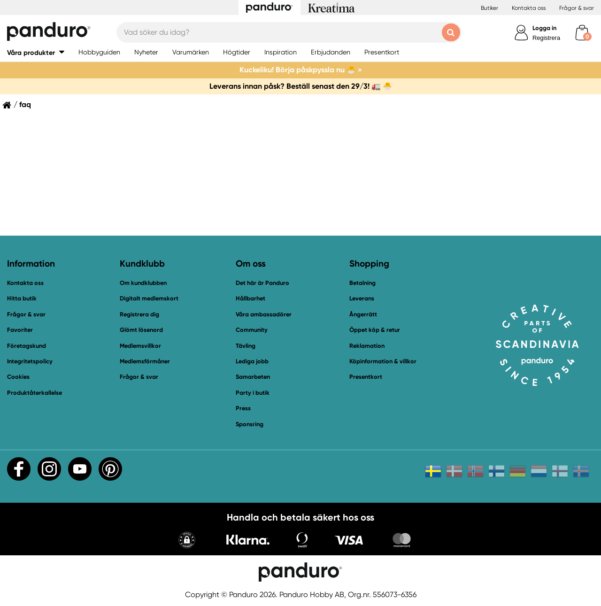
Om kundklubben (143, 282)
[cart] (582, 32)
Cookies (18, 377)
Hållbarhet (250, 298)
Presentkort (365, 376)
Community (252, 329)
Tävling (245, 345)
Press (243, 408)
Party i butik (253, 392)
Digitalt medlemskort (149, 298)
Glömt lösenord (141, 329)
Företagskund (26, 345)
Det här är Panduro (262, 282)
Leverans (361, 298)
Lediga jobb (252, 361)
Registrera (546, 37)
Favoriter (20, 329)
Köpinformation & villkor (382, 361)
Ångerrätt (363, 314)
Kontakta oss (529, 8)
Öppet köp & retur (374, 329)
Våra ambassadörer (264, 314)
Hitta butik (22, 298)
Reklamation (367, 345)
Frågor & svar (576, 8)
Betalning (362, 282)
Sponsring (249, 424)
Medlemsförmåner (145, 361)
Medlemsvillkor (140, 345)
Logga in (544, 27)
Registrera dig (139, 314)
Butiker (489, 8)
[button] (187, 541)
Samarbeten (253, 376)
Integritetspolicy (30, 361)
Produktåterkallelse (34, 392)
